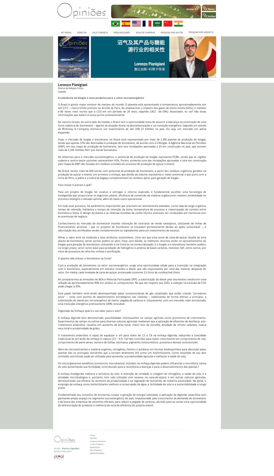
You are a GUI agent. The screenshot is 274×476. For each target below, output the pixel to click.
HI (178, 24)
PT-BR (115, 24)
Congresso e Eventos (98, 441)
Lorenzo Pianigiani (72, 85)
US (136, 24)
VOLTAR (209, 15)
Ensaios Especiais (97, 444)
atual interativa (59, 457)
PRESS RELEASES (122, 32)
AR (157, 24)
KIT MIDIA (66, 32)
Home (92, 435)
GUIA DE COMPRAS (145, 32)
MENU (209, 8)
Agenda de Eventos (97, 453)
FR (147, 24)
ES (126, 24)
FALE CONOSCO (100, 32)
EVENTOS (81, 32)
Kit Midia (93, 438)
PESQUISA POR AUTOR (172, 32)
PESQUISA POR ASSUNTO (201, 32)
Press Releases (96, 450)
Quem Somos (95, 447)
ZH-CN (168, 24)
